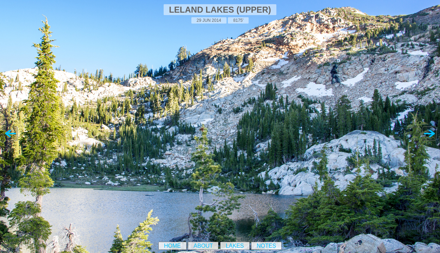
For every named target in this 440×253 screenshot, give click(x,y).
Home (172, 246)
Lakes (235, 246)
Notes (266, 246)
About (203, 246)
